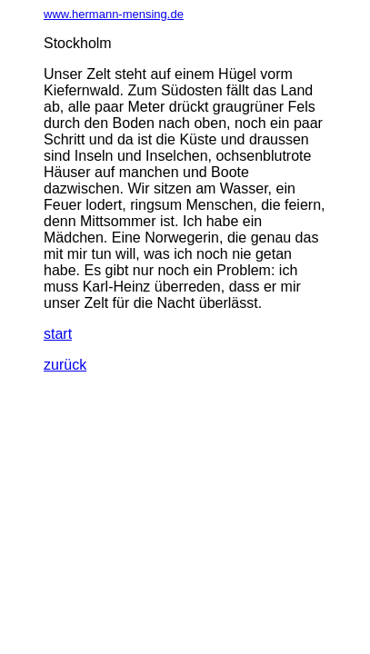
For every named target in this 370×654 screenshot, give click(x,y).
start (58, 334)
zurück (65, 364)
